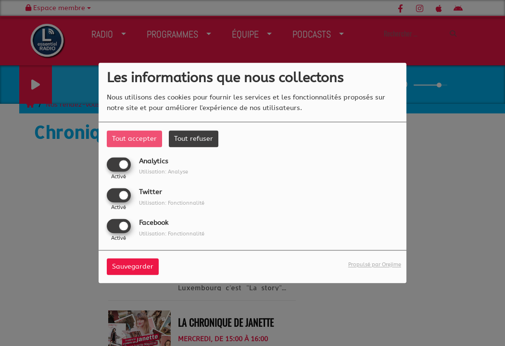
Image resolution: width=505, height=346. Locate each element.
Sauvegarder (132, 267)
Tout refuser (193, 139)
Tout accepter (134, 139)
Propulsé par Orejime (374, 265)
